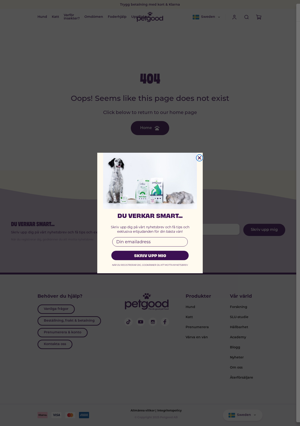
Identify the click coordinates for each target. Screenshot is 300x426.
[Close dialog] (199, 158)
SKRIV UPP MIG (150, 255)
